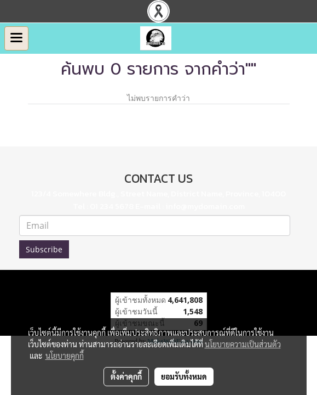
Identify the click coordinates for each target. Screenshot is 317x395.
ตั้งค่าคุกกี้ (126, 376)
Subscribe (44, 249)
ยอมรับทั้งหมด (184, 376)
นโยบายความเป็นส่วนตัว (243, 344)
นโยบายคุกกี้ (64, 355)
